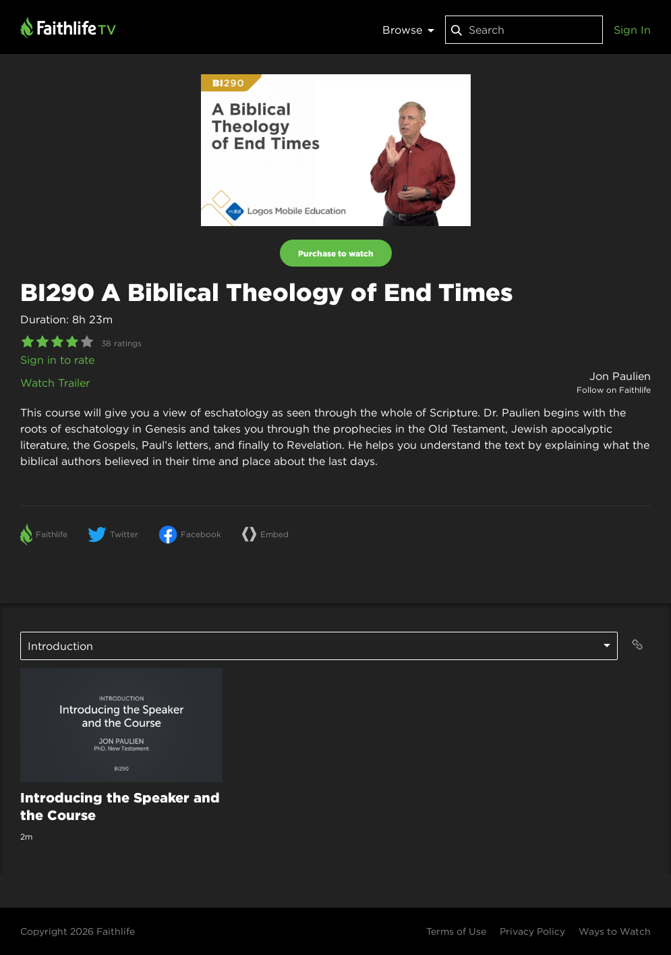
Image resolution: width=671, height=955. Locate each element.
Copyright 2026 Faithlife (77, 931)
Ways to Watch (615, 931)
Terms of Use (456, 931)
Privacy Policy (532, 931)
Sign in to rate (57, 359)
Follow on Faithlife (614, 390)
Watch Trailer (55, 382)
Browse (408, 29)
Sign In (632, 29)
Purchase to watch (336, 253)
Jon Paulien (620, 376)
